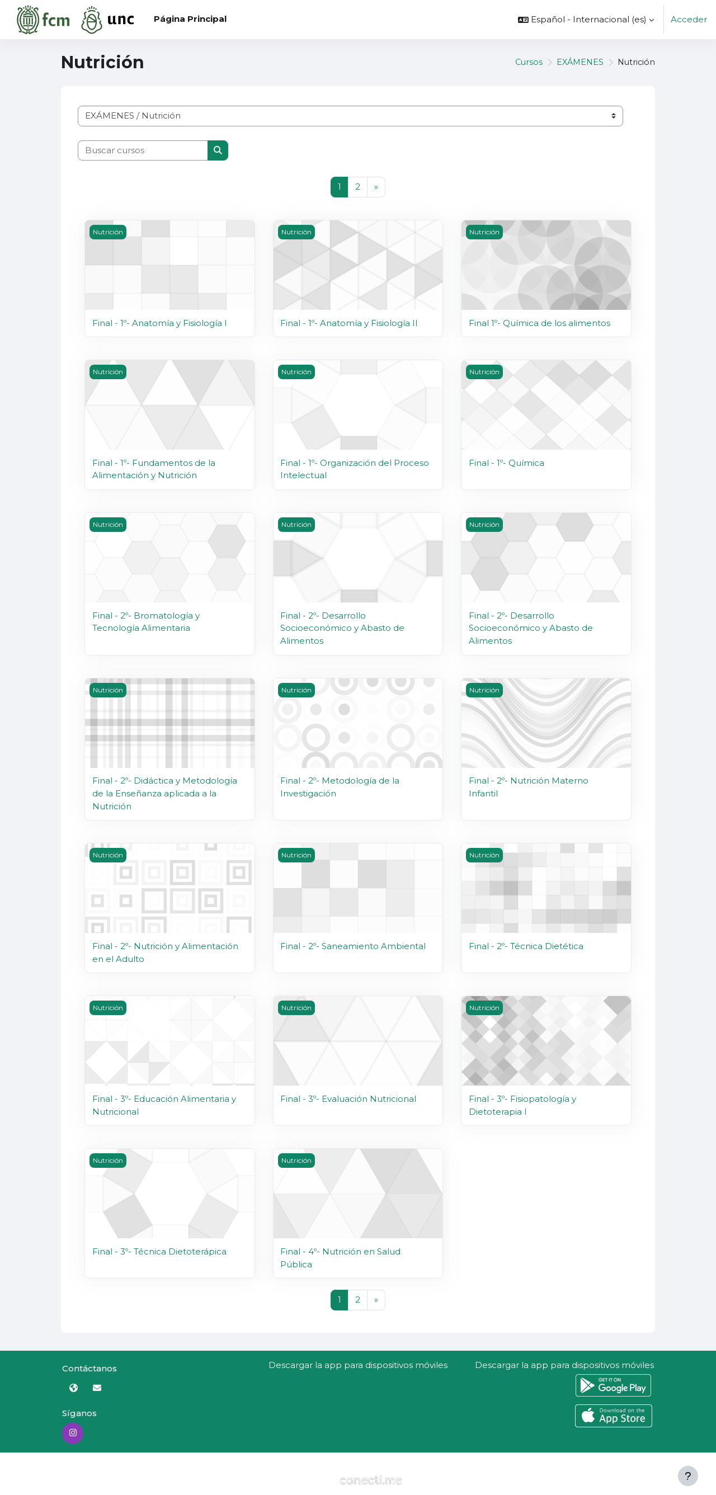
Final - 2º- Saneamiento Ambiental (353, 945)
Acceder (689, 19)
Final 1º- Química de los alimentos (539, 323)
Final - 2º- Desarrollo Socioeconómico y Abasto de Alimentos (342, 627)
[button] (586, 19)
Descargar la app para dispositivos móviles (357, 1363)
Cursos (524, 62)
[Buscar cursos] (143, 150)
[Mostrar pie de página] (688, 1476)
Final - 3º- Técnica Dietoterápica (159, 1250)
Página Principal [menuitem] (190, 18)
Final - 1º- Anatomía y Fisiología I (159, 323)
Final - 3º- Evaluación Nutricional (348, 1097)
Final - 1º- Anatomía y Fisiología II (349, 323)
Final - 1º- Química (506, 463)
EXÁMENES (577, 62)
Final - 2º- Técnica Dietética (526, 945)
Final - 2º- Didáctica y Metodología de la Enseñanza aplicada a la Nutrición (164, 792)
